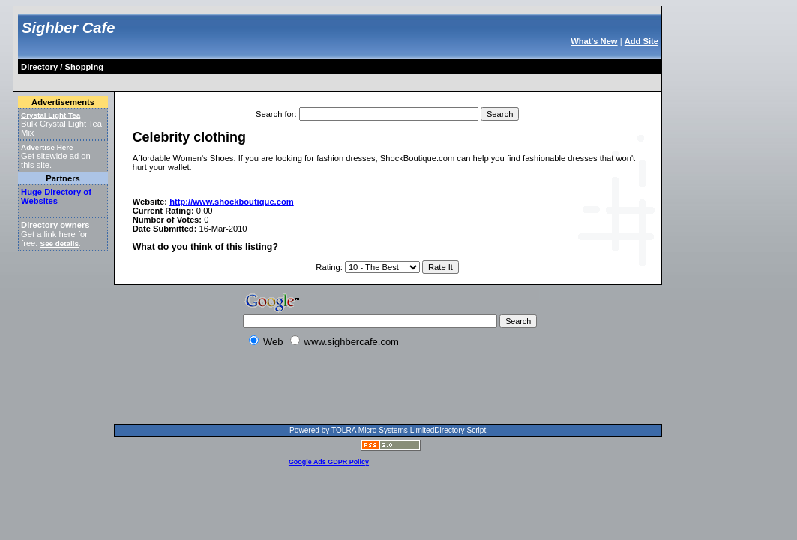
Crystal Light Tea (50, 115)
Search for (275, 114)
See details (59, 243)
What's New (594, 41)
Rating (328, 267)
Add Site (641, 41)
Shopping (84, 66)
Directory (39, 66)
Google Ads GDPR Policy (329, 462)
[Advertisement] (292, 80)
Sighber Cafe (68, 28)
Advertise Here (47, 147)
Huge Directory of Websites (56, 197)
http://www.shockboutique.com (231, 201)
